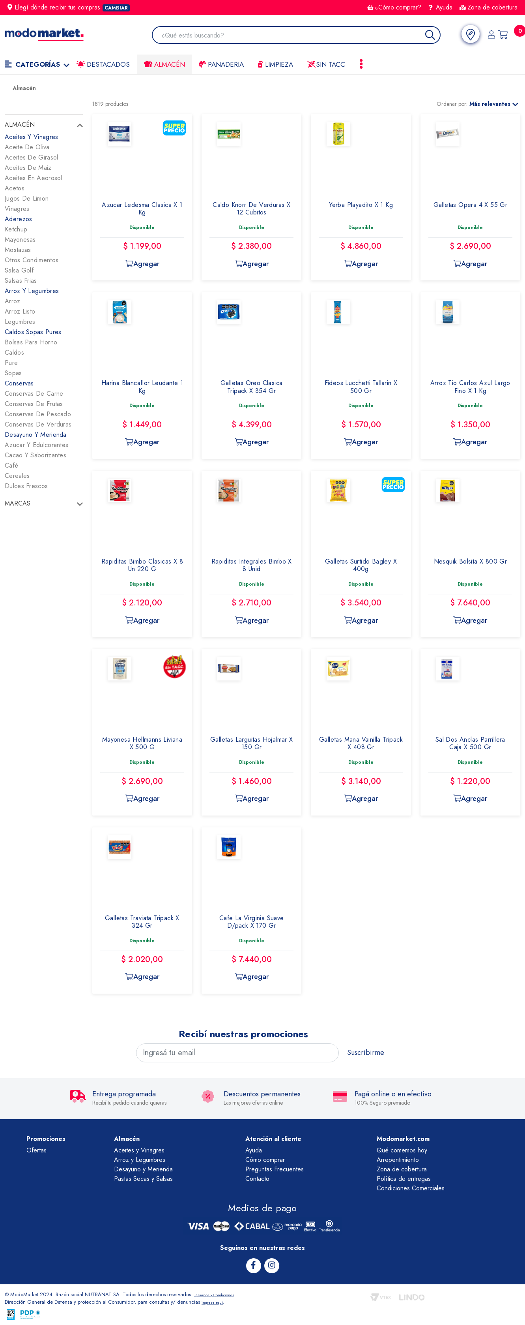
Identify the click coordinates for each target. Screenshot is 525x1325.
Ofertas (36, 1150)
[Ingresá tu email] (237, 1052)
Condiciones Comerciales (411, 1188)
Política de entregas (404, 1178)
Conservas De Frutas (34, 403)
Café (11, 465)
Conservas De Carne (34, 393)
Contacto (257, 1178)
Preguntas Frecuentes (274, 1169)
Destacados (103, 64)
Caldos (14, 352)
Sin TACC (326, 64)
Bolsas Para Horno (31, 342)
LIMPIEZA (275, 64)
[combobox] (295, 36)
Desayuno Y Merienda (36, 434)
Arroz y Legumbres (139, 1159)
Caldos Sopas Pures (33, 331)
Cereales (17, 475)
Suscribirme (365, 1052)
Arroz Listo (20, 311)
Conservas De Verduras (38, 424)
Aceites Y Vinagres (31, 136)
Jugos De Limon (27, 198)
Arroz (13, 301)
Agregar (142, 264)
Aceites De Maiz (28, 167)
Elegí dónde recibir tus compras (68, 7)
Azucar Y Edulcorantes (36, 444)
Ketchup (16, 229)
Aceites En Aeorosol (33, 177)
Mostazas (18, 249)
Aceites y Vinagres (139, 1150)
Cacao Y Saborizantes (35, 455)
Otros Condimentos (31, 260)
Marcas (17, 503)
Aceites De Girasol (31, 157)
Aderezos (18, 219)
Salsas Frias (21, 280)
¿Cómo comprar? (394, 7)
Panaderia (221, 64)
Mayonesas (20, 239)
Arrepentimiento (398, 1159)
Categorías (37, 64)
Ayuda (440, 7)
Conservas (19, 383)
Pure (11, 362)
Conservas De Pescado (38, 414)
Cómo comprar (265, 1159)
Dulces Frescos (26, 486)
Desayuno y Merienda (143, 1169)
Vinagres (17, 208)
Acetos (14, 188)
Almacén (164, 64)
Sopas (13, 373)
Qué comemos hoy (402, 1150)
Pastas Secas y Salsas (143, 1178)
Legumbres (20, 321)
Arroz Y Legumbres (32, 290)
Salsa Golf (19, 270)
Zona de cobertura (489, 7)
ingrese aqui (215, 1300)
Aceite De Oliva (27, 147)
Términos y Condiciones (221, 1293)
